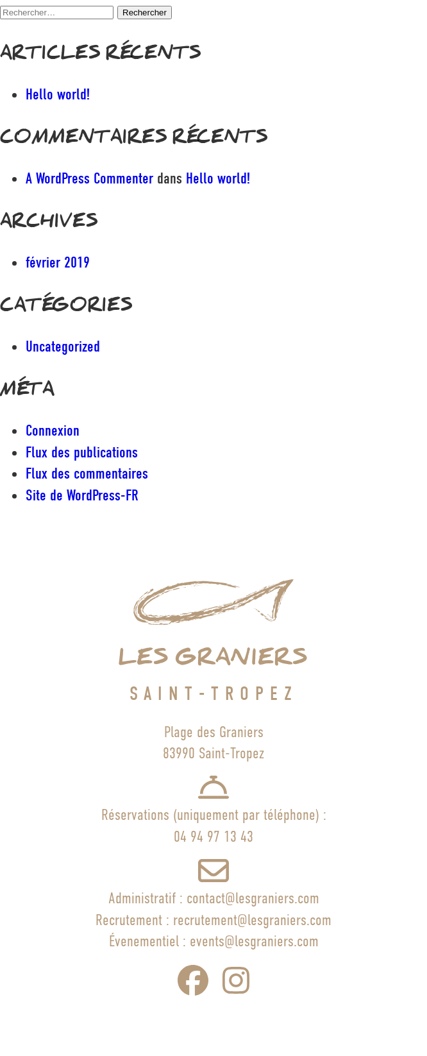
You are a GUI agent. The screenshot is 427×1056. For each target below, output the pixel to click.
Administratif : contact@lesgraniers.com (213, 898)
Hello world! (58, 94)
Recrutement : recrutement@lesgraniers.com (213, 919)
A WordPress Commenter (89, 178)
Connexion (53, 430)
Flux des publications (82, 452)
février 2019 (58, 262)
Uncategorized (63, 346)
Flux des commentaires (87, 473)
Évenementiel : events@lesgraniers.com (214, 941)
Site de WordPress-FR (82, 495)
